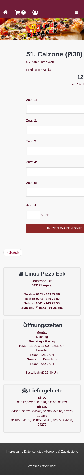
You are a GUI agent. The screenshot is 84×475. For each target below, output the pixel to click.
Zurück (13, 252)
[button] (20, 12)
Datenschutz (32, 451)
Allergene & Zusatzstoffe (61, 451)
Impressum (14, 451)
